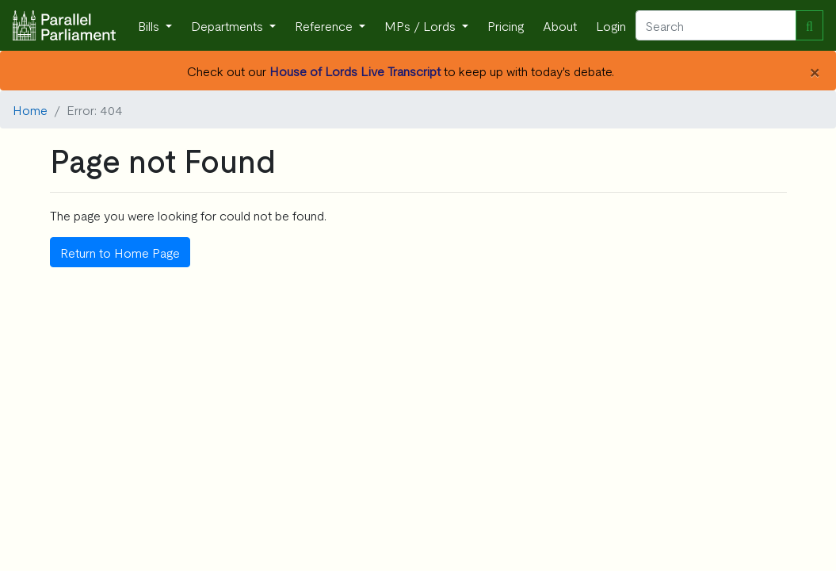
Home (30, 109)
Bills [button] (150, 25)
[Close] (814, 71)
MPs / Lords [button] (421, 25)
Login (611, 25)
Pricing (505, 25)
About (560, 25)
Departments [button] (228, 25)
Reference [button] (325, 25)
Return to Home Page (120, 252)
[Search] (716, 25)
